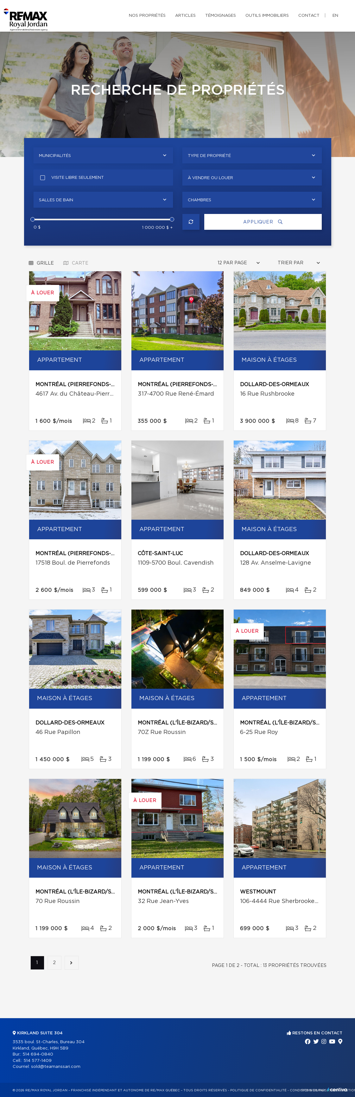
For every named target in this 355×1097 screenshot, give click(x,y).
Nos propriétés (147, 16)
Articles (185, 16)
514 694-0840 (37, 1054)
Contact (309, 16)
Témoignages (220, 16)
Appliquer (262, 222)
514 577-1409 (37, 1061)
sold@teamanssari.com (55, 1067)
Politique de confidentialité (258, 1090)
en (335, 16)
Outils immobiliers (267, 16)
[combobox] (103, 155)
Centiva (337, 1090)
